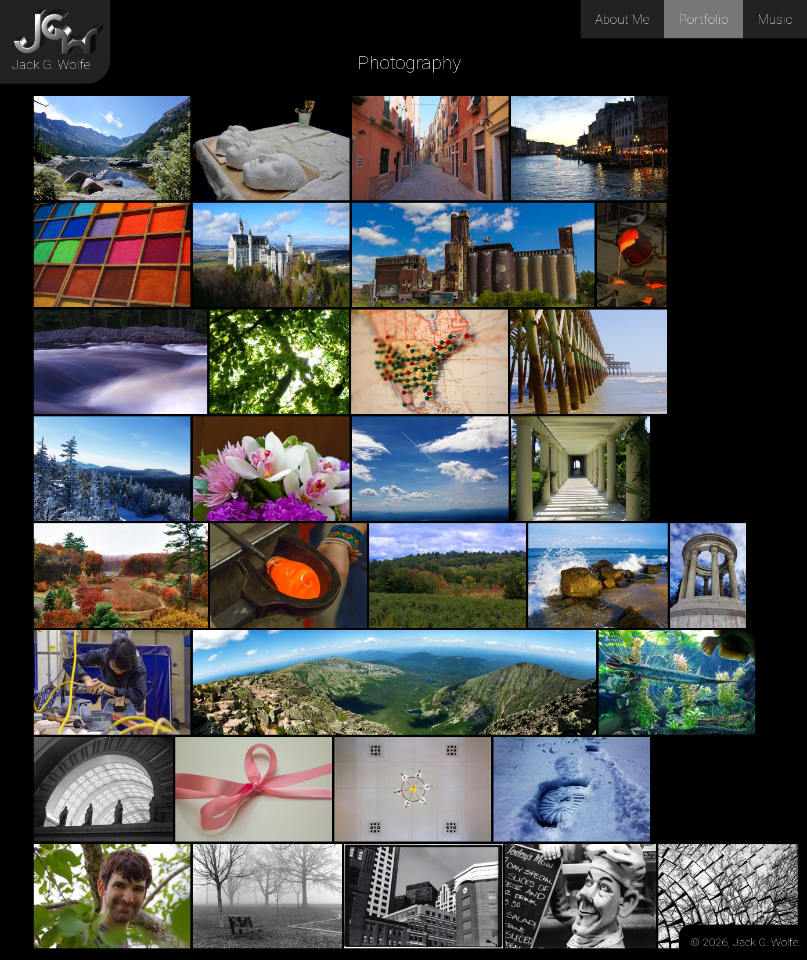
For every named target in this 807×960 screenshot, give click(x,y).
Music (775, 19)
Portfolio (704, 19)
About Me (622, 19)
